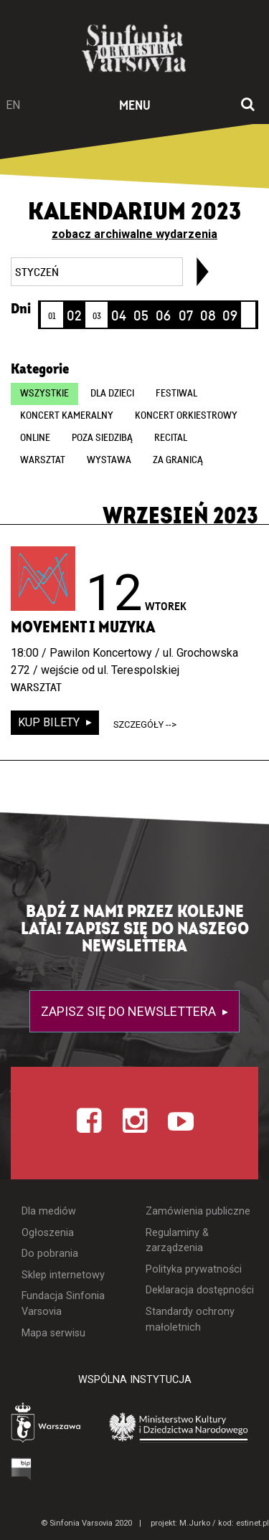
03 (97, 316)
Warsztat (42, 460)
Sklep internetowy (63, 1275)
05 (140, 316)
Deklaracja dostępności (200, 1290)
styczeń (37, 272)
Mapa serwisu (53, 1333)
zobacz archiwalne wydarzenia (134, 234)
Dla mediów (49, 1211)
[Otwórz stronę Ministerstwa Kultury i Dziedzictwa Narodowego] (178, 1426)
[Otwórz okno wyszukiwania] (248, 105)
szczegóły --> (144, 724)
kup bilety (50, 722)
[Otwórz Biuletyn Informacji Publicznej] (21, 1469)
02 (74, 316)
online (35, 438)
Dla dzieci (112, 394)
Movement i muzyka (83, 627)
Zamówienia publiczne (198, 1211)
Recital (170, 438)
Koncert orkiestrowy (186, 416)
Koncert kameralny (66, 416)
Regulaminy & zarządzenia (177, 1241)
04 (118, 316)
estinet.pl (252, 1523)
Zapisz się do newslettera (130, 1011)
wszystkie (44, 394)
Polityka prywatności (194, 1269)
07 (186, 316)
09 (229, 316)
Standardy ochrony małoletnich (190, 1320)
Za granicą (178, 460)
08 (208, 316)
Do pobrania (50, 1253)
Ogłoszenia (48, 1233)
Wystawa (109, 460)
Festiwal (176, 394)
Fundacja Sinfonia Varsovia (63, 1304)
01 (52, 316)
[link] (203, 271)
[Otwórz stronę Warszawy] (47, 1424)
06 (163, 316)
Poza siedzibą (102, 438)
